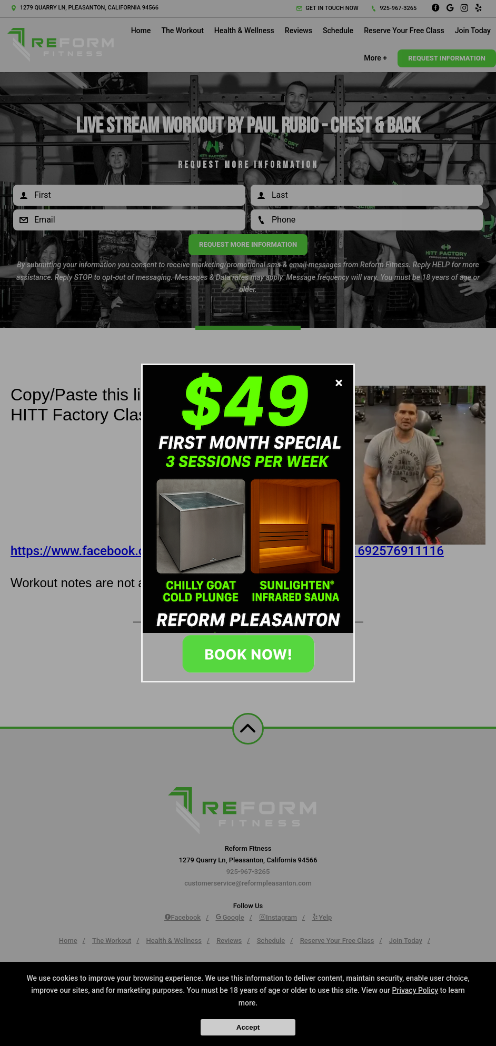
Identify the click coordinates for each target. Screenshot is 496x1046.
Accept (248, 1027)
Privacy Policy (415, 990)
